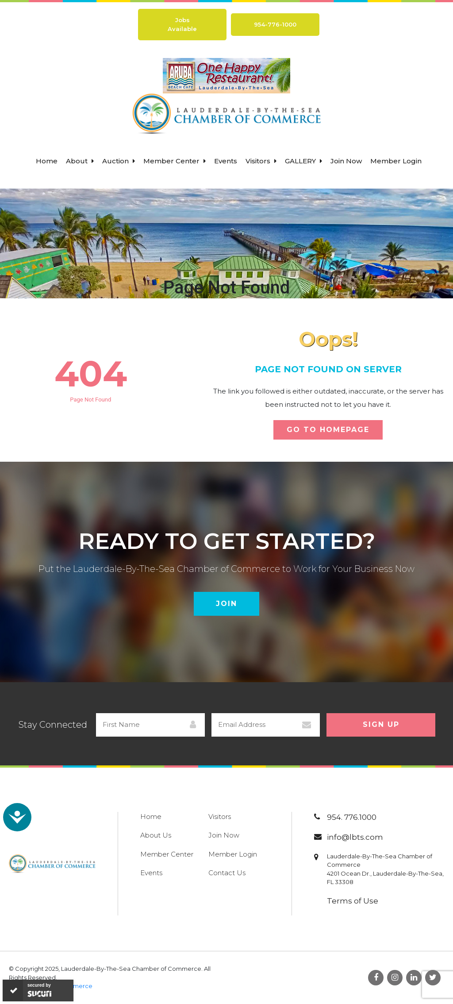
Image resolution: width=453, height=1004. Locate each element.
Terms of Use (352, 900)
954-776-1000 (275, 24)
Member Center (174, 161)
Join (226, 603)
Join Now (346, 161)
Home (47, 161)
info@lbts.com (355, 837)
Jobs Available (182, 24)
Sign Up (381, 724)
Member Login (396, 161)
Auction (118, 161)
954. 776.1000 (351, 817)
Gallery (303, 161)
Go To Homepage (328, 429)
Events (225, 161)
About (80, 161)
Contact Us (227, 873)
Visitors (261, 161)
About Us (155, 835)
